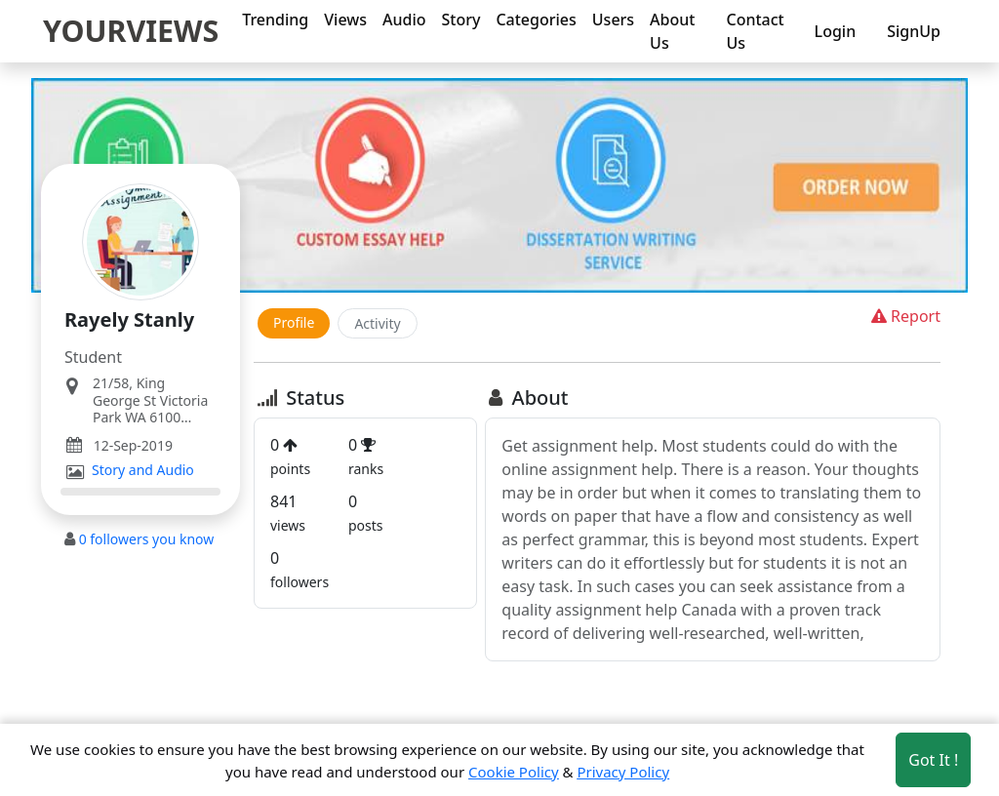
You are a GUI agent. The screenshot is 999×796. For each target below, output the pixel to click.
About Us (672, 31)
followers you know (147, 539)
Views (345, 19)
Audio (404, 19)
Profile (293, 322)
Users (613, 19)
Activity (377, 323)
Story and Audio (143, 470)
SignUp (913, 31)
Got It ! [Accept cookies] (933, 760)
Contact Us (754, 31)
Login (836, 31)
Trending (275, 19)
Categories (536, 19)
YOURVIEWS (131, 30)
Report (903, 316)
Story (461, 19)
